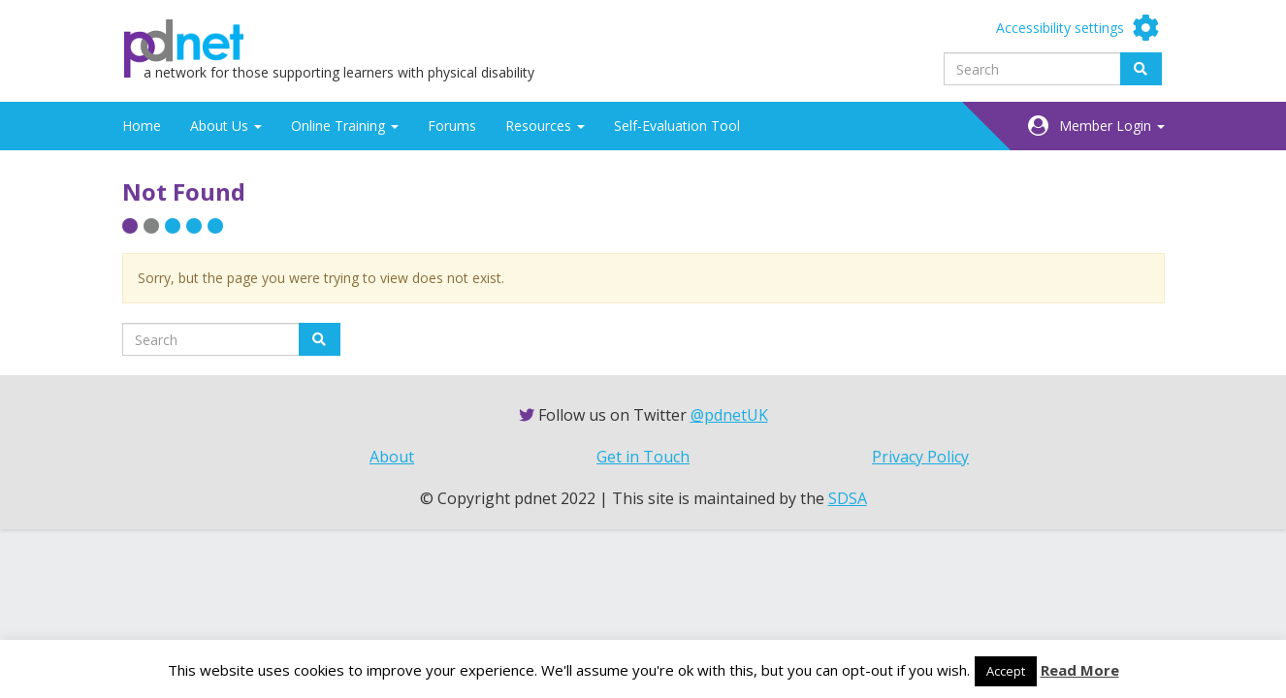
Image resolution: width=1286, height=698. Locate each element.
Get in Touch (643, 456)
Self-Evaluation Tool (677, 125)
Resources (545, 125)
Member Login (1112, 125)
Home (141, 125)
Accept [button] (1005, 671)
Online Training (345, 125)
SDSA (847, 498)
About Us (226, 125)
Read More (1080, 670)
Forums (452, 125)
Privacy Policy (920, 456)
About (392, 456)
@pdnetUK (729, 415)
